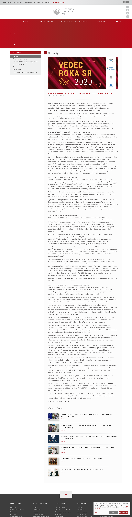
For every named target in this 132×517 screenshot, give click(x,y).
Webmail (37, 2)
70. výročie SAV (82, 491)
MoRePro (58, 491)
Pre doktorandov (60, 484)
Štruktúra (13, 489)
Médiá (119, 22)
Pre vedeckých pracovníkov (64, 489)
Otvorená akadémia (20, 36)
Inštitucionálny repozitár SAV (109, 484)
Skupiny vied (46, 2)
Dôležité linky (17, 47)
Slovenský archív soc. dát (107, 487)
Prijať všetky (123, 512)
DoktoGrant (59, 494)
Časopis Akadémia (105, 491)
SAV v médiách (18, 41)
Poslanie (13, 484)
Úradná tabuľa (82, 489)
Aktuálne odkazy (59, 2)
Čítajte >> (63, 396)
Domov (14, 21)
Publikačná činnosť (39, 491)
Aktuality (17, 33)
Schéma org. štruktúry (17, 487)
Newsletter (17, 44)
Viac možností (99, 512)
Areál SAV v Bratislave (84, 494)
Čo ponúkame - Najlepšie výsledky (25, 39)
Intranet (28, 2)
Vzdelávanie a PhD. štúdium (74, 22)
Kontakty (19, 2)
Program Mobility (61, 496)
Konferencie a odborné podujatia (25, 49)
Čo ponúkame (82, 496)
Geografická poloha (16, 494)
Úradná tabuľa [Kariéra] (9, 2)
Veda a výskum (46, 22)
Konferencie (37, 487)
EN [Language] (128, 2)
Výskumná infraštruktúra (41, 494)
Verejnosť (101, 22)
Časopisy (35, 489)
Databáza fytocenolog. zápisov (109, 489)
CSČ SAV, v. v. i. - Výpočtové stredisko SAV (37, 515)
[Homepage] (56, 11)
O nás (25, 22)
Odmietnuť (113, 512)
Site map (93, 515)
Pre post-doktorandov (62, 487)
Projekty (35, 484)
